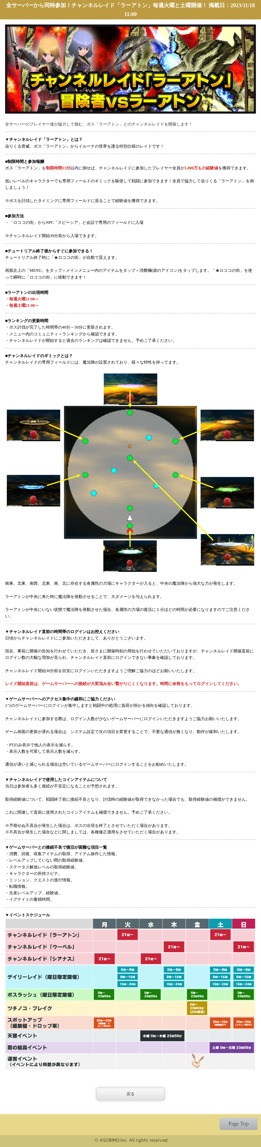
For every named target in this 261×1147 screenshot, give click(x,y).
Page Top (238, 1124)
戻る (130, 1094)
